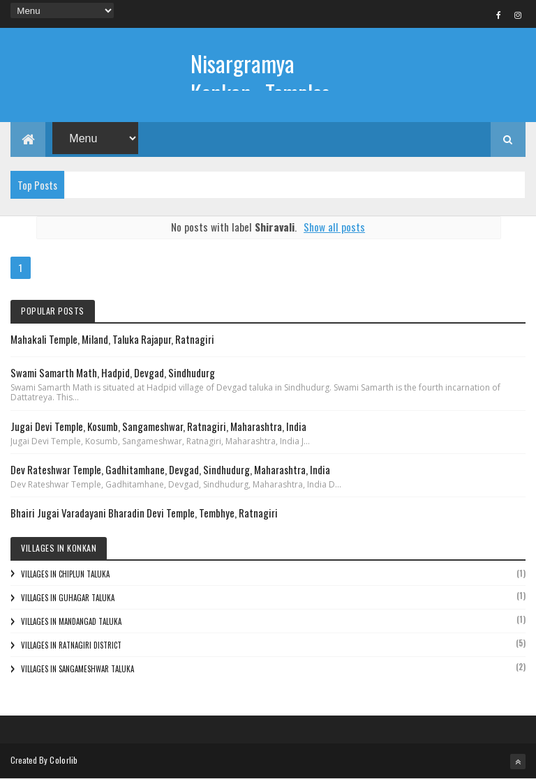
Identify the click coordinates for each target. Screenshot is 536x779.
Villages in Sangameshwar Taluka (77, 668)
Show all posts (334, 226)
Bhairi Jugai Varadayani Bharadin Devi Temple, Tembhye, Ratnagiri (144, 512)
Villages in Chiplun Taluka (65, 574)
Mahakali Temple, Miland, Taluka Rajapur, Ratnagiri (112, 339)
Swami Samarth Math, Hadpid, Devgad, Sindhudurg (112, 372)
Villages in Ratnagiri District (71, 645)
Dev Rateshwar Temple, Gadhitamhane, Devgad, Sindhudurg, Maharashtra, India (170, 469)
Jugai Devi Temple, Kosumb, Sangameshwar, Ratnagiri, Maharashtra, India (158, 426)
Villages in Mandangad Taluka (71, 621)
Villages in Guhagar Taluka (67, 597)
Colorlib (63, 760)
